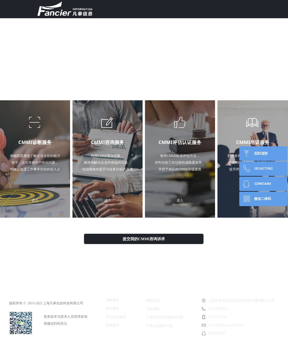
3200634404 (262, 183)
